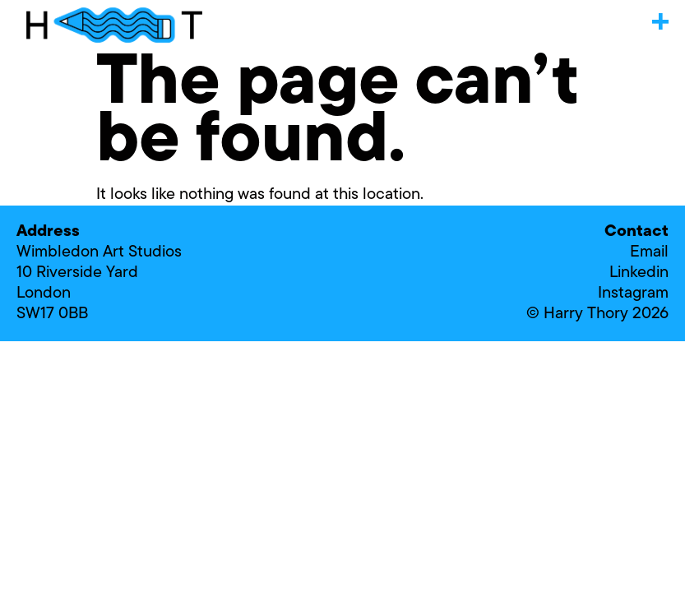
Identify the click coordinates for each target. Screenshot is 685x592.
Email (649, 252)
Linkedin (639, 273)
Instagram (633, 293)
